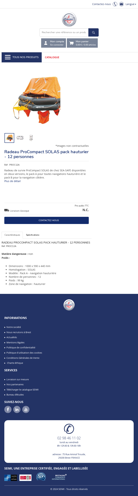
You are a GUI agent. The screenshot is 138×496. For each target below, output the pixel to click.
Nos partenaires (15, 384)
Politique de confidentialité (20, 347)
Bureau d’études (15, 394)
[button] (10, 492)
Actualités (11, 337)
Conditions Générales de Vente (22, 357)
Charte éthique (14, 362)
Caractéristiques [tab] (12, 235)
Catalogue (52, 57)
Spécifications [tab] (32, 235)
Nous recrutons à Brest (18, 332)
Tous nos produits (22, 57)
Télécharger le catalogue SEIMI (22, 389)
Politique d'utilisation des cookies (24, 352)
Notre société (13, 327)
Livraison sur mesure (17, 379)
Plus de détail (12, 181)
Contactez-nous (101, 4)
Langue (131, 4)
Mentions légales (15, 342)
